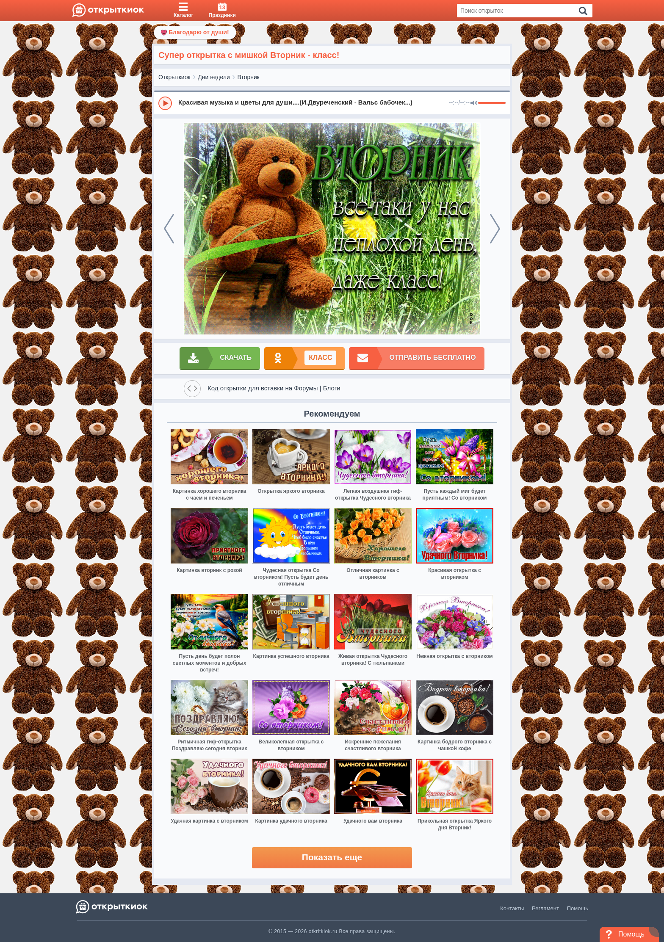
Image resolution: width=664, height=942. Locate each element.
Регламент (545, 908)
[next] (495, 228)
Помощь (577, 908)
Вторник (249, 77)
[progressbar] (492, 103)
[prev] (169, 228)
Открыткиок (174, 77)
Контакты (512, 908)
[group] (332, 102)
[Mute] (474, 103)
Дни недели (214, 77)
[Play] (165, 103)
